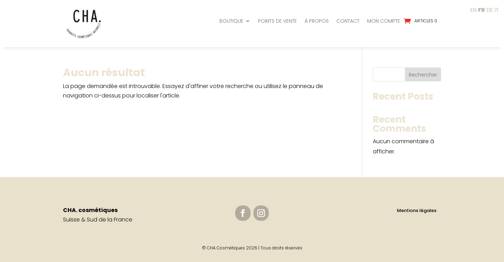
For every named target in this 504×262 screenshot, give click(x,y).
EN (473, 10)
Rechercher (423, 74)
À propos (316, 20)
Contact (347, 20)
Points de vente (277, 20)
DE (489, 10)
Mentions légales (416, 210)
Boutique (231, 20)
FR (481, 10)
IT (497, 10)
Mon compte (383, 20)
